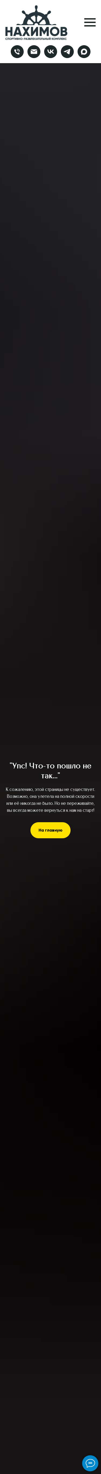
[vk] (50, 51)
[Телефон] (17, 51)
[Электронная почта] (33, 51)
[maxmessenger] (84, 51)
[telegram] (67, 51)
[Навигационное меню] (90, 22)
